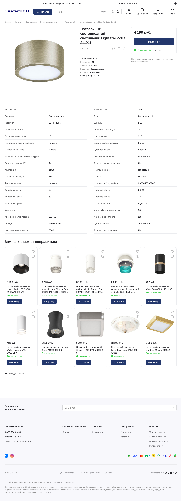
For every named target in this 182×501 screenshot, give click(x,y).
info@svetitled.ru (13, 436)
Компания (96, 426)
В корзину (154, 41)
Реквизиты (125, 432)
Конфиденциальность (90, 473)
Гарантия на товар (158, 441)
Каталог (66, 432)
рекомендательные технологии (59, 482)
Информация (127, 426)
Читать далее (49, 492)
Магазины (125, 436)
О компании (97, 432)
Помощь (153, 426)
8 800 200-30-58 (127, 3)
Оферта (108, 473)
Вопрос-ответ (156, 446)
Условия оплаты (157, 432)
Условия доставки (158, 436)
